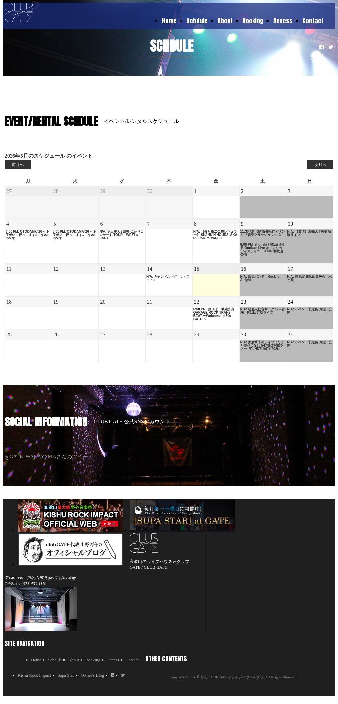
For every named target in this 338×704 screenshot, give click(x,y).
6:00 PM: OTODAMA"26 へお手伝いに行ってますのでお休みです (28, 235)
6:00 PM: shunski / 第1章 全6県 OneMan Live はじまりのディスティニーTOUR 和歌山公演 (262, 249)
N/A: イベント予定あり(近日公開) (309, 311)
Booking (253, 20)
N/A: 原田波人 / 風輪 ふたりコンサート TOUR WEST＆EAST (121, 235)
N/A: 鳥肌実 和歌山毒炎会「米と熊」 (309, 278)
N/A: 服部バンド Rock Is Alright (259, 278)
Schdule (197, 20)
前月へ (18, 164)
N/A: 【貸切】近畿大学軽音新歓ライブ (309, 233)
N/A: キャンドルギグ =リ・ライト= (168, 278)
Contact (313, 20)
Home (169, 20)
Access (283, 20)
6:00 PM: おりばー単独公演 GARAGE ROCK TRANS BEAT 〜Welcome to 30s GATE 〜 (213, 314)
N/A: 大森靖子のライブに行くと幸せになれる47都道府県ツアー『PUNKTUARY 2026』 (262, 346)
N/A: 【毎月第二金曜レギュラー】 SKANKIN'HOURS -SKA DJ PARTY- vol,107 (215, 235)
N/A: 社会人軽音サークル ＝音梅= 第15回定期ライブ (262, 311)
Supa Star (66, 675)
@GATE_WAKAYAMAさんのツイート (49, 456)
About (225, 20)
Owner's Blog (92, 675)
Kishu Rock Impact (34, 675)
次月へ (320, 164)
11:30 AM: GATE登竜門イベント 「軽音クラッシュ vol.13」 (262, 233)
